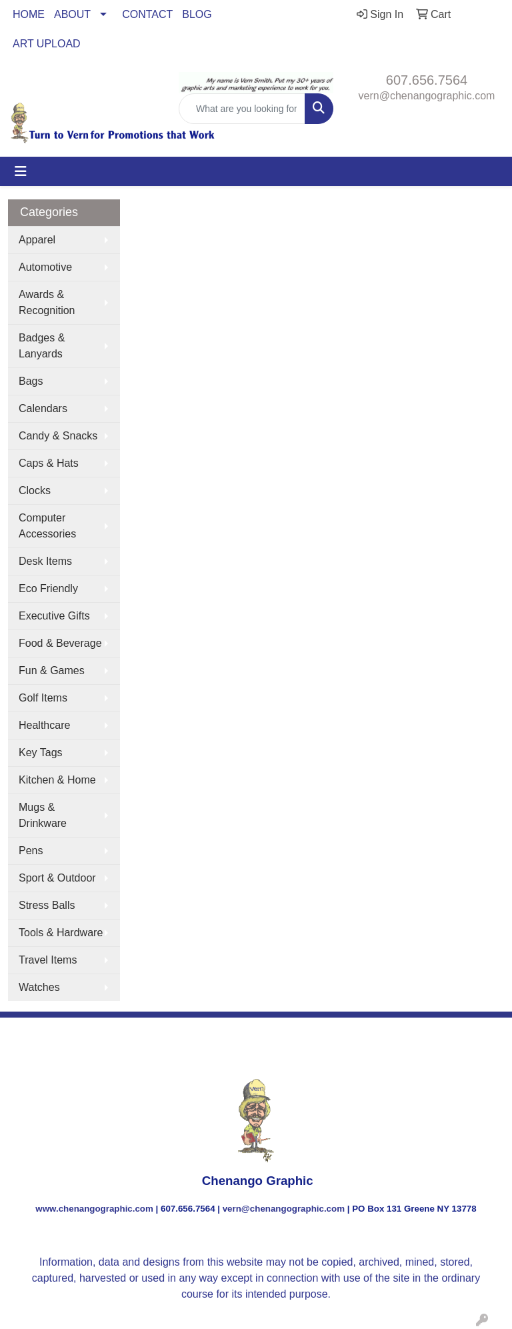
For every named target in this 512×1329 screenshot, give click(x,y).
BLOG (196, 14)
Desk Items (45, 561)
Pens (31, 850)
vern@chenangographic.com (427, 95)
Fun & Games (52, 670)
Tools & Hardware (61, 932)
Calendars (43, 408)
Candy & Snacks (58, 435)
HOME (29, 14)
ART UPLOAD (47, 43)
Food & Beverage (60, 643)
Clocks (35, 490)
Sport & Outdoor (57, 878)
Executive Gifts (54, 615)
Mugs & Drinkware (43, 815)
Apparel (37, 239)
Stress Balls (47, 905)
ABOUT (72, 14)
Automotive (45, 267)
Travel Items (48, 960)
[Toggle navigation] (21, 171)
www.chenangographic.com (94, 1209)
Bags (31, 381)
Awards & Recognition (47, 302)
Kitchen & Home (57, 780)
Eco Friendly (48, 588)
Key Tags (41, 752)
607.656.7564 (426, 80)
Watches (39, 987)
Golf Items (43, 698)
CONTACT (147, 14)
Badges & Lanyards (42, 345)
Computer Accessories (47, 525)
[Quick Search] (242, 108)
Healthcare (44, 725)
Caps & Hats (49, 463)
